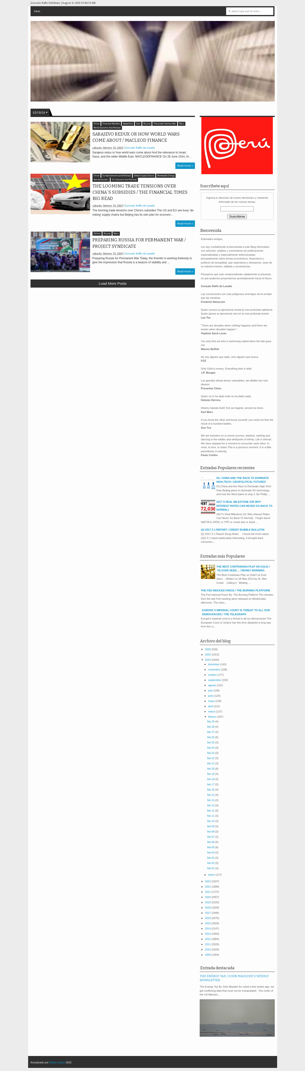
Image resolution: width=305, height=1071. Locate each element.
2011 (208, 944)
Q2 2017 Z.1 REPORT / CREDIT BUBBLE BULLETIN (232, 529)
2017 (208, 912)
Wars (181, 124)
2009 (208, 954)
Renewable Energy (165, 176)
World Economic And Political (107, 128)
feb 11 (211, 815)
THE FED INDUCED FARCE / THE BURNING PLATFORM (235, 590)
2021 (208, 891)
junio (211, 695)
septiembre (215, 680)
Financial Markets (111, 124)
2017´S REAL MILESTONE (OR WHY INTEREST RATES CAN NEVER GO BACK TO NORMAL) (244, 505)
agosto (212, 685)
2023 (208, 881)
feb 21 (211, 763)
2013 (208, 933)
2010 (208, 949)
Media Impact (57, 1062)
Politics (97, 234)
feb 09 (211, 826)
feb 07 (211, 836)
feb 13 (211, 805)
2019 (208, 902)
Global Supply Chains (144, 176)
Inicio (37, 11)
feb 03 (211, 857)
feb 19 (211, 773)
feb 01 (211, 868)
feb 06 (211, 842)
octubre (213, 674)
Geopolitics (128, 124)
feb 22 (211, 758)
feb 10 (211, 821)
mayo (211, 701)
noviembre (214, 669)
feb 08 (211, 831)
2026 (208, 649)
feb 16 (211, 789)
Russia (146, 124)
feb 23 (211, 752)
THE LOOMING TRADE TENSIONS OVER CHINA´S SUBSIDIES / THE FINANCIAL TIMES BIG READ (140, 192)
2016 (208, 918)
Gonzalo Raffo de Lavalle (140, 147)
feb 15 (211, 794)
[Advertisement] (112, 326)
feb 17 (211, 784)
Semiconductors (101, 180)
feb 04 (211, 852)
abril (211, 706)
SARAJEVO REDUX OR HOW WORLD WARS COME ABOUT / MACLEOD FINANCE (136, 137)
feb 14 (211, 800)
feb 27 (211, 732)
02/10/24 (39, 112)
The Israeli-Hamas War (164, 124)
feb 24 (211, 747)
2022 (208, 886)
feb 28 (211, 726)
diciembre (214, 664)
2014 (208, 928)
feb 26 (211, 737)
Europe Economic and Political (116, 176)
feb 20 (211, 768)
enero (211, 874)
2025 (208, 654)
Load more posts (113, 283)
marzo (212, 711)
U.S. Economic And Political (124, 180)
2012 (208, 939)
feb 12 (211, 810)
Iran (138, 124)
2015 (208, 923)
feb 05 (211, 847)
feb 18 (211, 779)
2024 (208, 659)
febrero (212, 716)
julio (211, 690)
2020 (208, 897)
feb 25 (211, 742)
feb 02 (211, 863)
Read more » (185, 165)
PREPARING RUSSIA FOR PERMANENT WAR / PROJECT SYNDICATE (139, 243)
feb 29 (211, 721)
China (96, 124)
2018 (208, 907)
